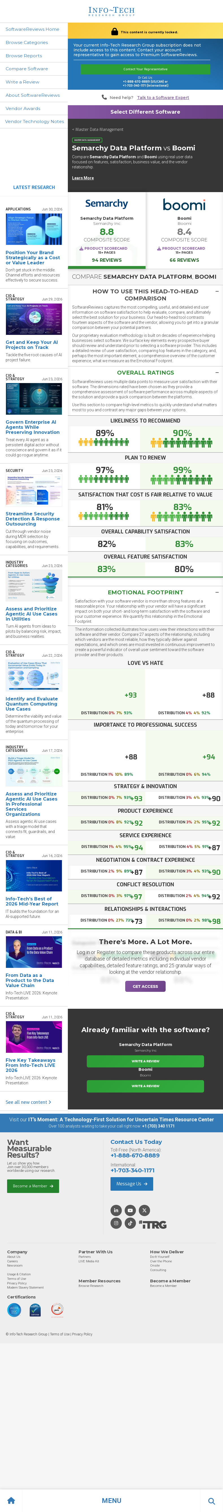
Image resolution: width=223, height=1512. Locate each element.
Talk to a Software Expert (163, 97)
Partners (85, 1257)
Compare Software (27, 69)
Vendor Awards (23, 108)
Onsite (155, 1266)
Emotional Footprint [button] (145, 592)
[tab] (145, 295)
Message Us (131, 1184)
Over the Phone (161, 1261)
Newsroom (15, 1266)
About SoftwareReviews (33, 95)
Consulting (158, 1270)
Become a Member (33, 1186)
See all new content (28, 1103)
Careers (12, 1261)
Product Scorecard (106, 248)
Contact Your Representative (146, 69)
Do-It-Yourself (160, 1257)
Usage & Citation (19, 1274)
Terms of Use (16, 1279)
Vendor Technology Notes (34, 122)
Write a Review (22, 82)
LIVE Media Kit (89, 1261)
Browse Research (91, 1286)
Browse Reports (24, 55)
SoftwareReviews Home (33, 29)
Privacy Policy (17, 1283)
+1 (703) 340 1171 (158, 1126)
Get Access (145, 986)
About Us (13, 1257)
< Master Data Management (98, 129)
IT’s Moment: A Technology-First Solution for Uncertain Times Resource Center (121, 1120)
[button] (111, 1500)
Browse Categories (27, 42)
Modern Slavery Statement (25, 1288)
